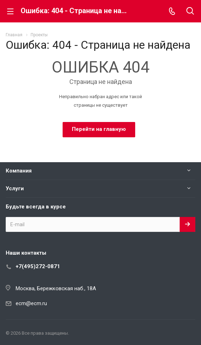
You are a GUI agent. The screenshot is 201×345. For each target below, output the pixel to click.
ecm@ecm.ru (31, 303)
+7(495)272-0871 (38, 266)
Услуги (15, 188)
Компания (19, 171)
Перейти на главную (99, 129)
